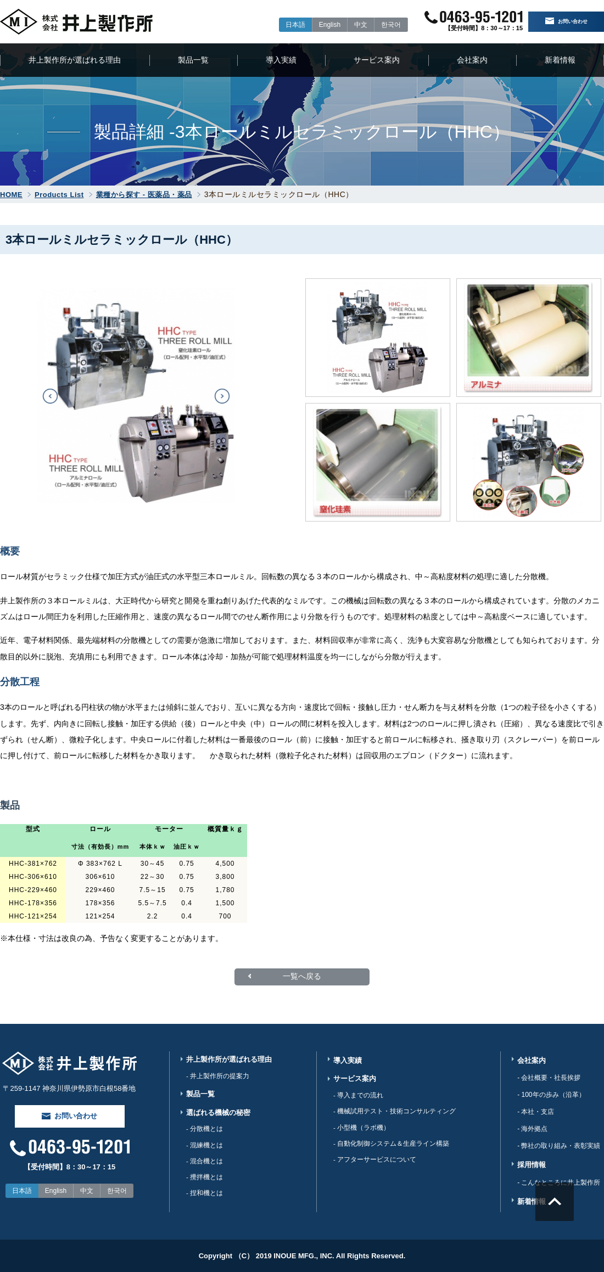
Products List (59, 194)
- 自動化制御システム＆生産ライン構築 (391, 1148)
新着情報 (560, 59)
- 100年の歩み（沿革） (551, 1095)
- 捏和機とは (204, 1202)
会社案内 (472, 59)
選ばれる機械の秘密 (218, 1116)
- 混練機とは (204, 1151)
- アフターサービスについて (374, 1165)
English (317, 25)
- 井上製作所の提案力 (217, 1078)
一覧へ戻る (302, 976)
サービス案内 (377, 59)
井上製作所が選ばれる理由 (75, 59)
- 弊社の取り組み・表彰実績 (558, 1146)
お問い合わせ (566, 22)
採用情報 (531, 1165)
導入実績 (281, 59)
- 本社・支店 (535, 1112)
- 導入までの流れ (358, 1097)
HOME (11, 194)
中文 (348, 25)
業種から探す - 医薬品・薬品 (144, 194)
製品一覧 (193, 59)
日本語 (283, 25)
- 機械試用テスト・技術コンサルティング (394, 1114)
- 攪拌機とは (204, 1185)
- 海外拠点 (532, 1129)
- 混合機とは (204, 1168)
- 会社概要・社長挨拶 (548, 1078)
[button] (50, 396)
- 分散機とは (204, 1133)
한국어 (379, 25)
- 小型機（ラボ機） (361, 1131)
